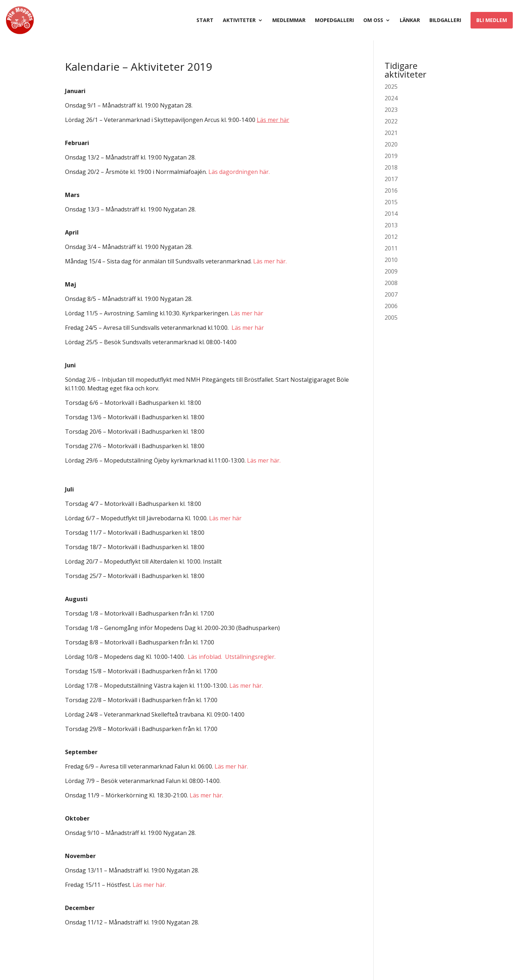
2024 (391, 98)
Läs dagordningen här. (239, 172)
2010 (391, 260)
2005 (391, 317)
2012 (391, 237)
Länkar (410, 20)
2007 (391, 294)
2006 (391, 306)
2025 (391, 87)
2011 (391, 248)
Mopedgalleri (334, 20)
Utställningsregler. (250, 657)
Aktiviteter (239, 20)
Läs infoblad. (205, 657)
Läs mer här (247, 313)
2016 (391, 190)
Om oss (373, 20)
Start (204, 20)
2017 (391, 179)
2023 (391, 110)
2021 (391, 133)
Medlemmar (289, 20)
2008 (391, 283)
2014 (391, 214)
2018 (391, 167)
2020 (391, 144)
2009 (391, 271)
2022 (391, 121)
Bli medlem (491, 20)
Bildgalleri (445, 20)
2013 (391, 225)
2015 (391, 202)
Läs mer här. (270, 261)
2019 (391, 156)
